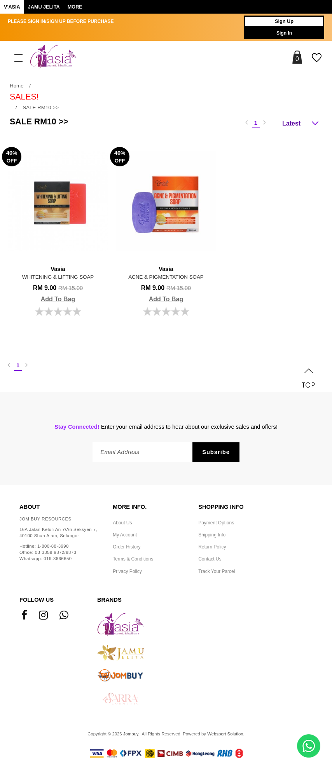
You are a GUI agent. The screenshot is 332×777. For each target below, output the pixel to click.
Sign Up (284, 21)
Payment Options (216, 523)
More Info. (130, 507)
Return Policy (212, 547)
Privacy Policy (127, 571)
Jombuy (130, 734)
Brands (109, 600)
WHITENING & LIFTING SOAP (58, 272)
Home (17, 86)
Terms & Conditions (133, 559)
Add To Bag (58, 299)
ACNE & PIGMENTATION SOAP (166, 272)
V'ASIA (12, 7)
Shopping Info (220, 507)
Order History (126, 547)
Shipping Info (211, 535)
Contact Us (209, 559)
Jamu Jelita (44, 7)
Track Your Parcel (216, 571)
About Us (122, 523)
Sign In (284, 33)
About (29, 507)
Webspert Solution (225, 734)
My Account (125, 535)
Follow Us (36, 600)
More (75, 7)
